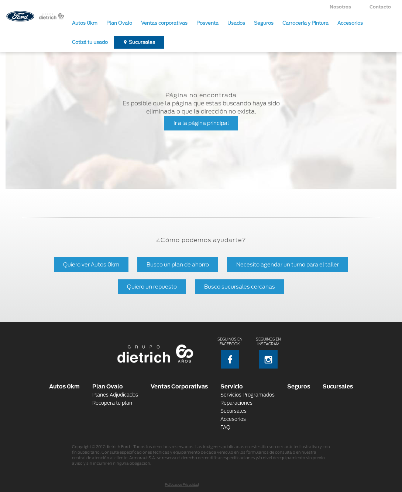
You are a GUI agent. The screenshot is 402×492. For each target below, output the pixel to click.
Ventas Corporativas (179, 386)
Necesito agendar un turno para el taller (287, 264)
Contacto (380, 7)
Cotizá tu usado (90, 42)
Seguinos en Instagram (268, 353)
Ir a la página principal (201, 123)
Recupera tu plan (112, 403)
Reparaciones (236, 403)
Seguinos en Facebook (229, 353)
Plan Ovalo (119, 23)
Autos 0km (84, 23)
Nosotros (340, 7)
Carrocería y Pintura (305, 23)
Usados (236, 23)
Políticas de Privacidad (182, 484)
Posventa (207, 23)
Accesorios (350, 23)
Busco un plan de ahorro (178, 264)
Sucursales (142, 42)
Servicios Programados (247, 395)
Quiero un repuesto (152, 286)
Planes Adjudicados (115, 395)
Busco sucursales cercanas (239, 286)
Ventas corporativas (164, 23)
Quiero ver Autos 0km (91, 264)
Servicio (231, 386)
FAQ (225, 427)
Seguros (264, 23)
